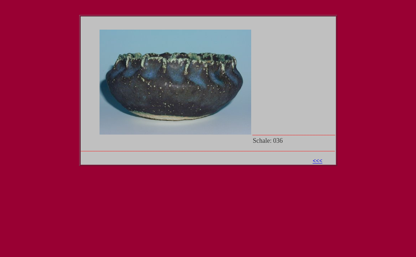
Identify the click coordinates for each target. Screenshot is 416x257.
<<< (317, 161)
